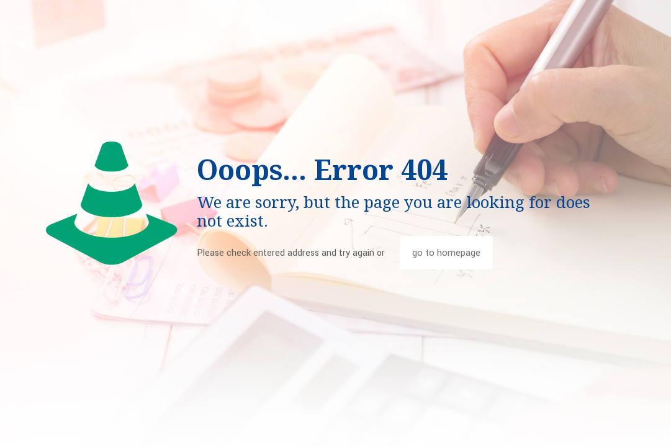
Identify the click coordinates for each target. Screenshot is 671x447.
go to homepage (446, 253)
